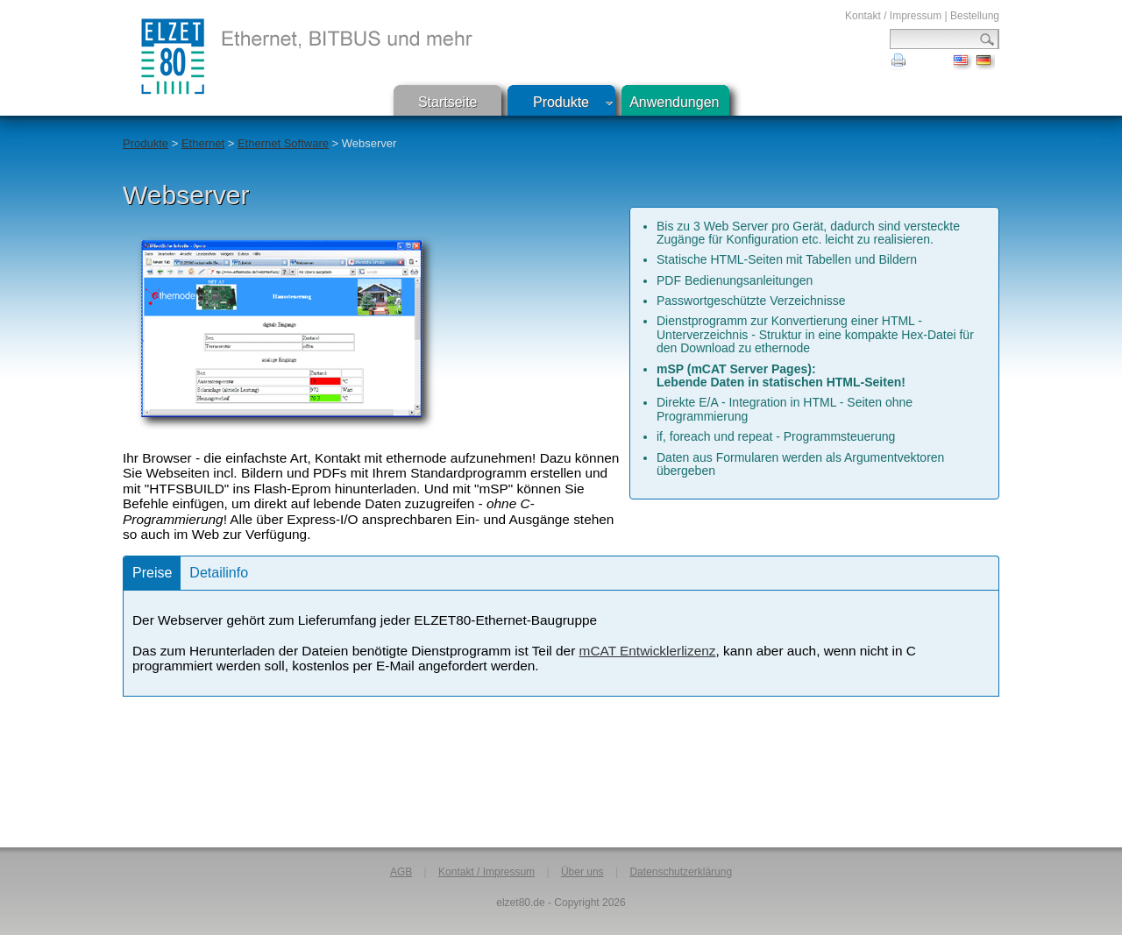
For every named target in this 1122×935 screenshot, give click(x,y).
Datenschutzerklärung (680, 872)
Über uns (582, 872)
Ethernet (202, 143)
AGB (401, 872)
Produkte (561, 102)
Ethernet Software (283, 143)
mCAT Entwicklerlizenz (647, 650)
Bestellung (974, 16)
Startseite (448, 102)
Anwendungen (674, 102)
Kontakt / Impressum (893, 16)
